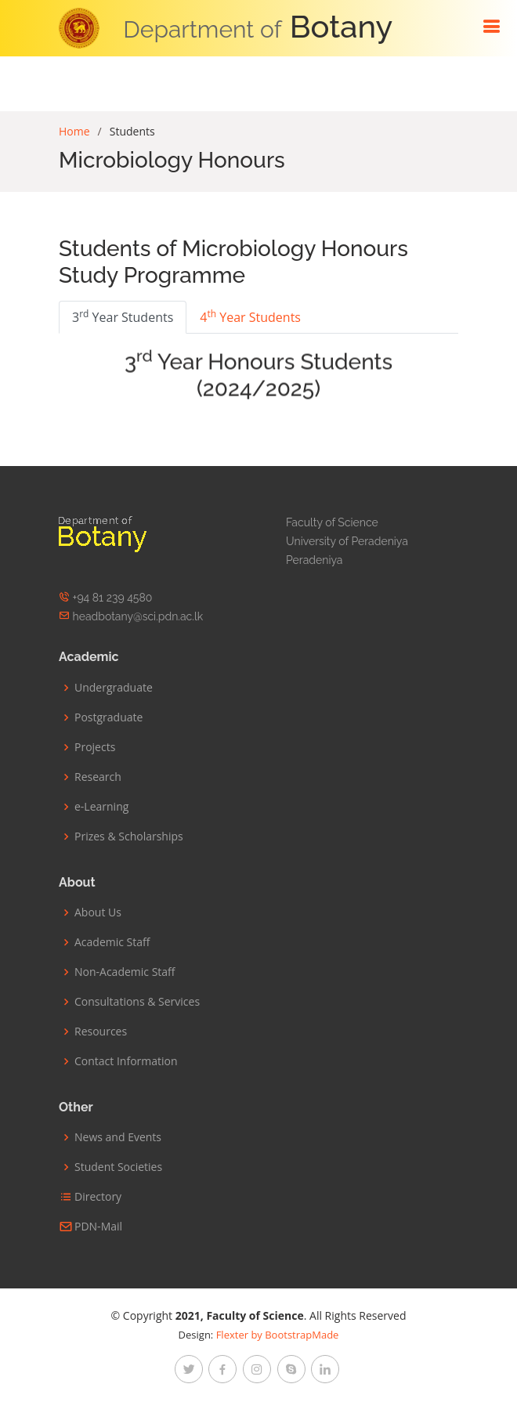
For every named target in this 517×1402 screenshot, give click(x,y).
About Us (97, 912)
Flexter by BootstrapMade (277, 1335)
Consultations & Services (137, 1001)
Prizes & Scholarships (128, 836)
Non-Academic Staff (124, 972)
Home (74, 131)
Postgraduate (108, 717)
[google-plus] (291, 1369)
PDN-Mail (98, 1226)
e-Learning (101, 806)
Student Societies (118, 1167)
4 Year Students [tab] (250, 316)
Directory (97, 1196)
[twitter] (189, 1369)
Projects (94, 747)
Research (97, 776)
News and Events (117, 1137)
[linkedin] (325, 1369)
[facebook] (222, 1369)
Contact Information (126, 1061)
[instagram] (257, 1369)
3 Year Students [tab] (122, 316)
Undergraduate (113, 687)
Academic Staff (112, 942)
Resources (100, 1031)
